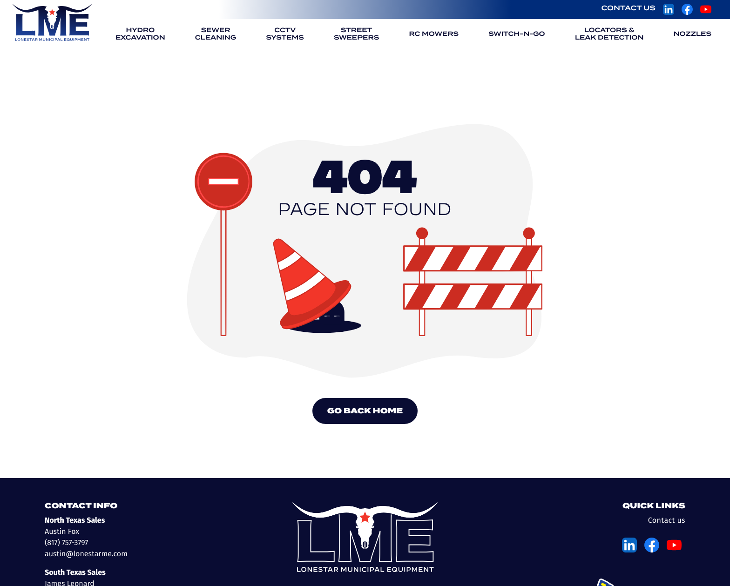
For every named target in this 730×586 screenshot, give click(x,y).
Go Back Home (365, 411)
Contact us (666, 520)
